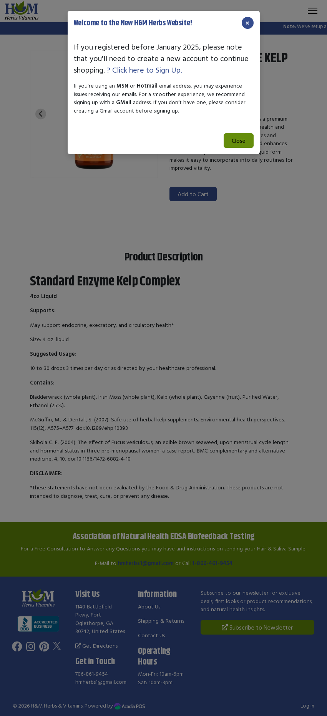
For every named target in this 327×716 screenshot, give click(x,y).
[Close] (247, 23)
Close (239, 140)
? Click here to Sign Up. (144, 70)
